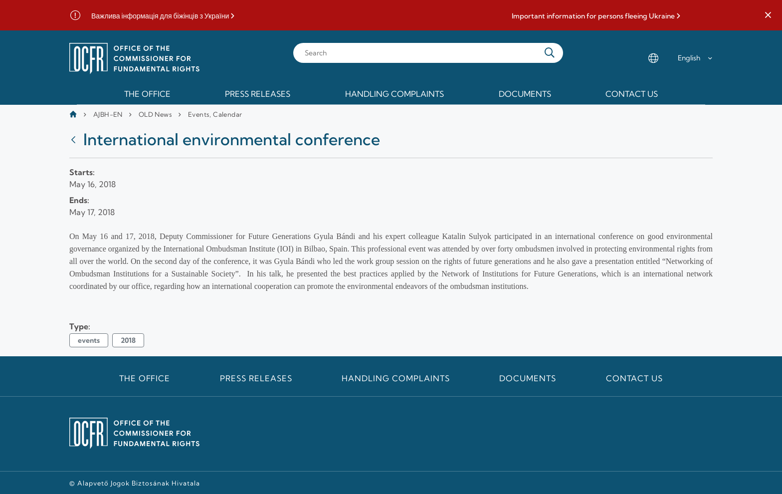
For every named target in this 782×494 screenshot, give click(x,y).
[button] (768, 15)
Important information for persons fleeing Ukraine (593, 16)
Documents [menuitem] (525, 94)
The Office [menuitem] (147, 94)
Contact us (634, 378)
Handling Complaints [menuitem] (394, 94)
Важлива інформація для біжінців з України (160, 16)
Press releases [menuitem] (257, 94)
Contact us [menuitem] (631, 94)
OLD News (155, 114)
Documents (527, 378)
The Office (145, 378)
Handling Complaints (395, 378)
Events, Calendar (215, 114)
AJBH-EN (108, 114)
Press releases (256, 378)
